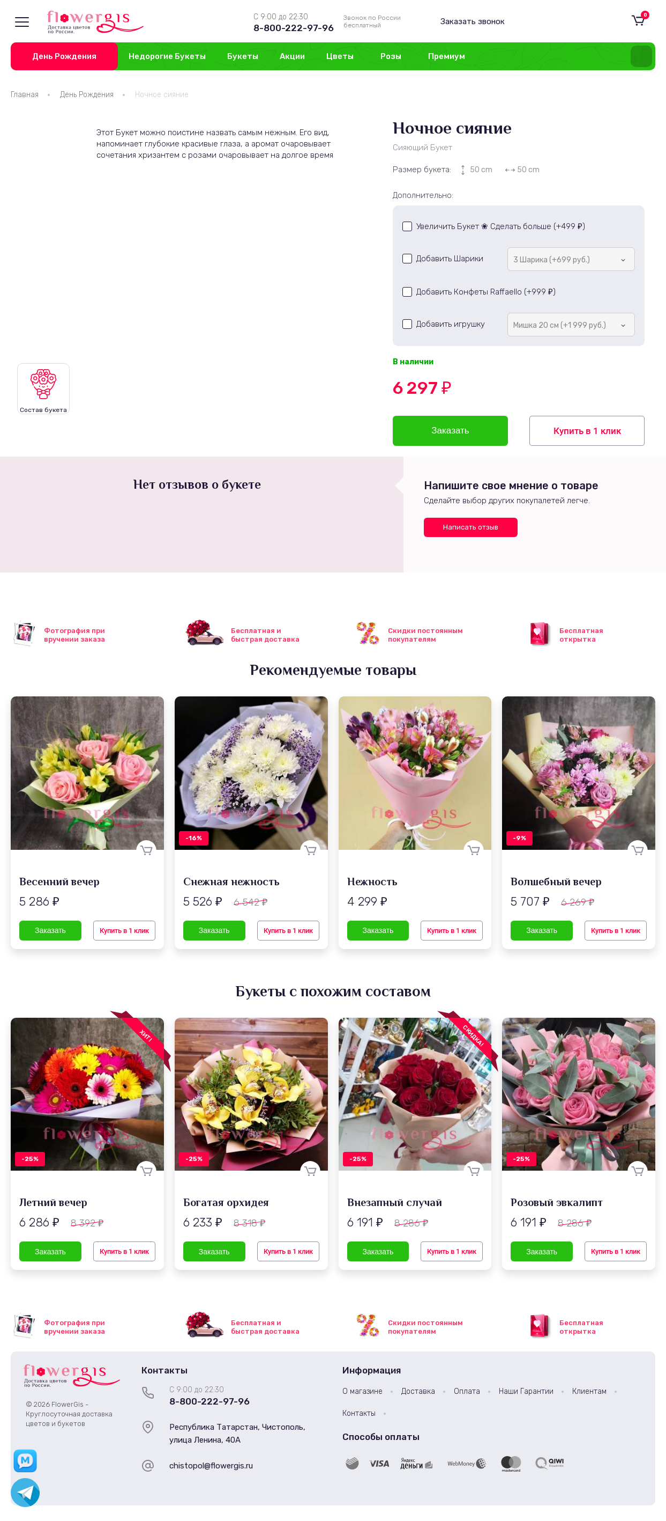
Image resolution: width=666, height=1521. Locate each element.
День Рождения (64, 56)
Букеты (242, 56)
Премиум (446, 56)
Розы (390, 56)
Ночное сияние (162, 94)
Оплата (467, 1391)
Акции (292, 56)
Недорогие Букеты (167, 56)
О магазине (362, 1391)
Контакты (359, 1413)
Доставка (418, 1391)
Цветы (340, 56)
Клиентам (589, 1391)
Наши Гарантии (526, 1391)
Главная (25, 94)
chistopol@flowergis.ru (211, 1466)
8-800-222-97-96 (293, 28)
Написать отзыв (470, 527)
